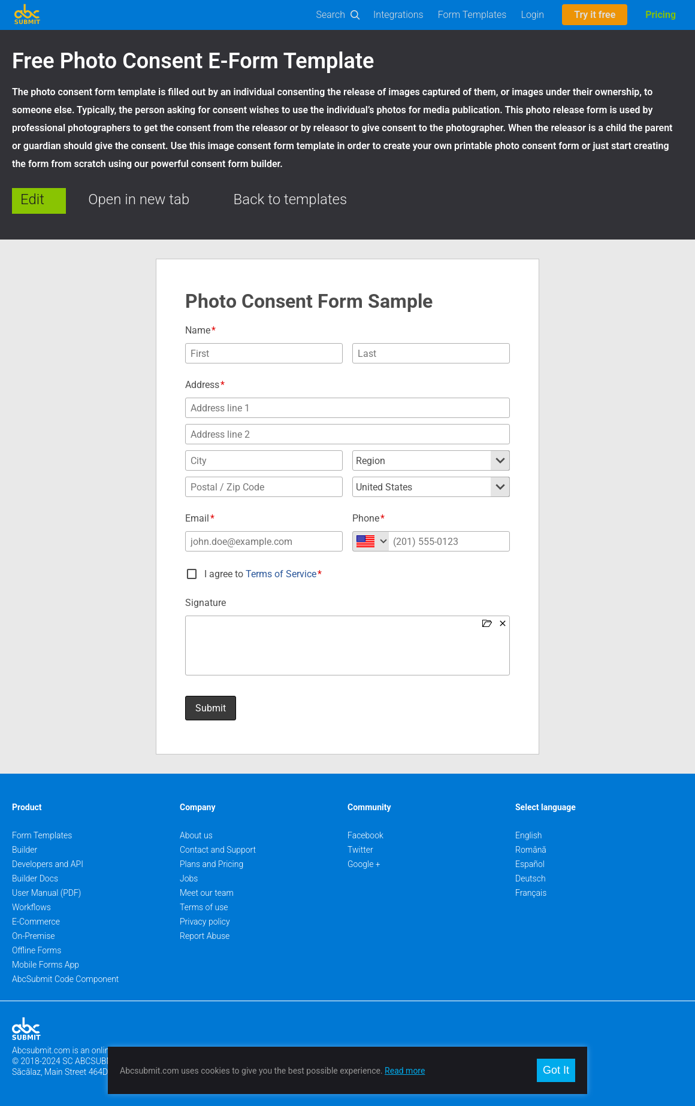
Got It (556, 1070)
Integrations (398, 14)
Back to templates (291, 199)
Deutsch (530, 878)
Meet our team (207, 893)
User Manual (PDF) (46, 893)
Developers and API (47, 864)
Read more (405, 1070)
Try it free (594, 14)
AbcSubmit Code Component (65, 979)
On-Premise (33, 936)
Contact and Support (218, 850)
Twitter (360, 850)
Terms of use (204, 907)
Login (532, 14)
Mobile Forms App (45, 964)
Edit (32, 199)
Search (331, 14)
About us (196, 835)
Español (530, 864)
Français (530, 893)
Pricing (660, 14)
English (528, 835)
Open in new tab (138, 199)
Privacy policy (205, 921)
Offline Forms (36, 950)
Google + (364, 864)
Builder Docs (35, 878)
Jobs (189, 878)
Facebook (365, 835)
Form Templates (472, 14)
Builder (24, 850)
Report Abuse (204, 936)
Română (530, 850)
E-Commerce (36, 921)
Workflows (31, 907)
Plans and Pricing (211, 864)
